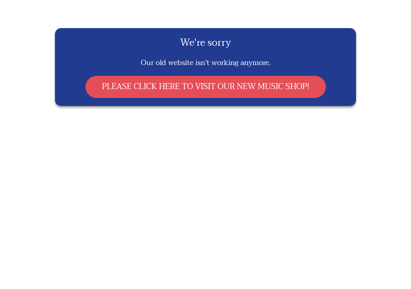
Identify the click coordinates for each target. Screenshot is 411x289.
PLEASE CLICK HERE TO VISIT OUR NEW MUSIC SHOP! (205, 87)
